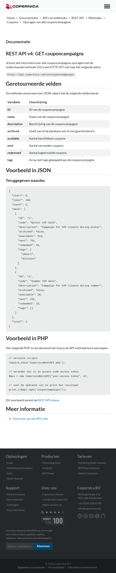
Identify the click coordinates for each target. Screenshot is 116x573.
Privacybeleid (56, 567)
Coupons (12, 22)
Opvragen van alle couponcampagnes (47, 22)
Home (11, 18)
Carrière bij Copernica (55, 499)
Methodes (95, 18)
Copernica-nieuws (52, 494)
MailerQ (47, 467)
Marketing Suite (51, 462)
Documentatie (28, 18)
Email (10, 462)
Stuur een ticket (16, 509)
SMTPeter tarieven (89, 467)
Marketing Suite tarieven (92, 462)
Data (9, 473)
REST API (77, 18)
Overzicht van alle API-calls (30, 431)
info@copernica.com (89, 508)
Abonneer (43, 546)
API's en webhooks (55, 18)
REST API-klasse (48, 413)
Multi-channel (15, 478)
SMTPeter (48, 473)
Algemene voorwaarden (31, 567)
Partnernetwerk (16, 494)
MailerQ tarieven (88, 473)
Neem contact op (52, 504)
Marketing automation (20, 467)
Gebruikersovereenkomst (82, 567)
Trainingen (13, 504)
